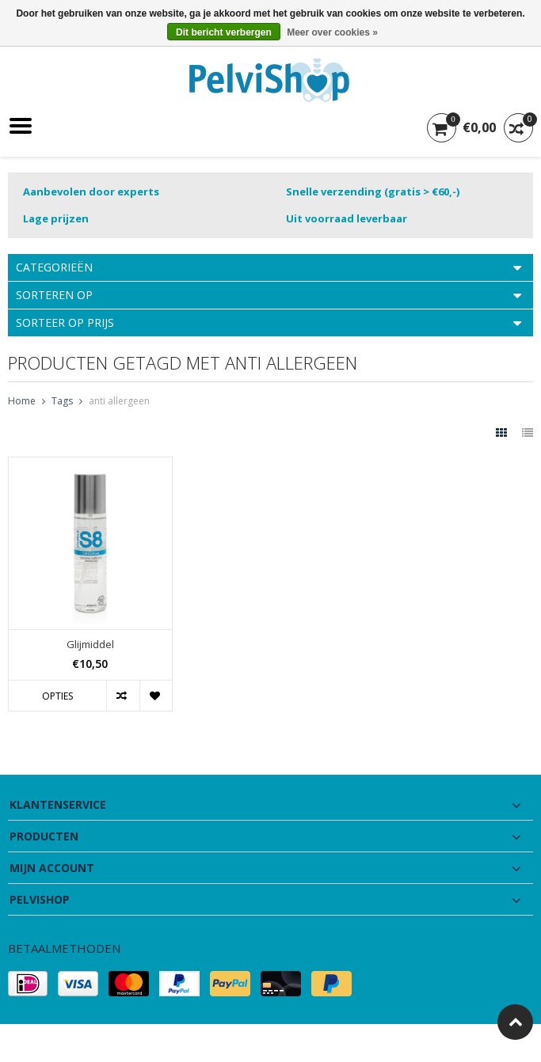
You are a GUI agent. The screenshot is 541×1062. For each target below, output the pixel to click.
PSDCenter (206, 1042)
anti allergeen (119, 401)
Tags (62, 401)
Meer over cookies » (332, 32)
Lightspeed (319, 1042)
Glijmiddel (90, 644)
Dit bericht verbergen (224, 32)
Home (22, 401)
